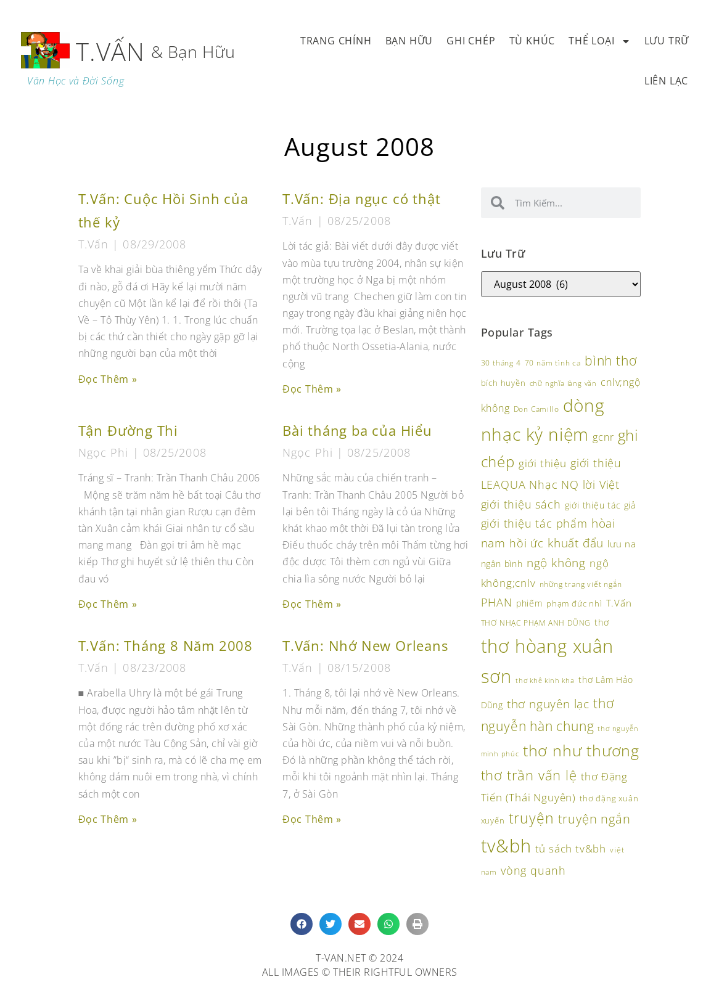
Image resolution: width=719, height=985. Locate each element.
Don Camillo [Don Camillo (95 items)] (536, 409)
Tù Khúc (532, 40)
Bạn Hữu (409, 40)
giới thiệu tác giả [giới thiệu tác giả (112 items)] (600, 505)
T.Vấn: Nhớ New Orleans (365, 645)
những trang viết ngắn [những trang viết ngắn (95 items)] (581, 584)
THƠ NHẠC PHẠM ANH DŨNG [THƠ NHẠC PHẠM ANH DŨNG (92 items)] (536, 622)
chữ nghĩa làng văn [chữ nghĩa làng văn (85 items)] (563, 383)
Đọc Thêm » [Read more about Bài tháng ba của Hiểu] (312, 604)
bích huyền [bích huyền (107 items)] (503, 382)
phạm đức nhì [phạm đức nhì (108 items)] (574, 603)
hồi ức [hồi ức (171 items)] (526, 542)
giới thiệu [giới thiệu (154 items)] (543, 463)
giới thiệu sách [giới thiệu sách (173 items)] (521, 504)
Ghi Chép (470, 40)
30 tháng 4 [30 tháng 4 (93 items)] (501, 362)
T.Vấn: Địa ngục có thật (361, 198)
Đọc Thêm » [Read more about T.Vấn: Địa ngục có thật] (312, 389)
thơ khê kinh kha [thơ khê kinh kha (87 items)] (545, 680)
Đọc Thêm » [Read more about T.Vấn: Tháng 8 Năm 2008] (108, 819)
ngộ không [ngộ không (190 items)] (556, 562)
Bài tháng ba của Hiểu (357, 430)
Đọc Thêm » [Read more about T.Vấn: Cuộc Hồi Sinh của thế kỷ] (108, 379)
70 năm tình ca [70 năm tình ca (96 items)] (553, 363)
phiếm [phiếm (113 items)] (529, 603)
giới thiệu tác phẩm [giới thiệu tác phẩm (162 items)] (534, 523)
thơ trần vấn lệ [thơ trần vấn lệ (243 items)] (529, 775)
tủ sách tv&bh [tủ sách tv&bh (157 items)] (570, 848)
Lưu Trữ (666, 40)
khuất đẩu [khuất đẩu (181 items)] (576, 542)
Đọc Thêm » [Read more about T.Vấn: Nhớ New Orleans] (312, 819)
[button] (301, 924)
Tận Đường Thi (128, 430)
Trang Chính (336, 40)
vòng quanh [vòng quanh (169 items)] (533, 870)
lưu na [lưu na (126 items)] (621, 543)
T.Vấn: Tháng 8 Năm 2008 (165, 645)
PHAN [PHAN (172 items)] (496, 602)
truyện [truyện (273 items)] (531, 818)
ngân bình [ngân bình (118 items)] (502, 564)
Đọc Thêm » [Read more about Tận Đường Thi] (108, 604)
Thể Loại (599, 41)
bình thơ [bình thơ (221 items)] (610, 360)
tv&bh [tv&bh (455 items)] (506, 845)
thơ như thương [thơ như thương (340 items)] (581, 750)
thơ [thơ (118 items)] (601, 622)
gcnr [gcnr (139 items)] (603, 437)
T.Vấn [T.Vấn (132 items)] (619, 603)
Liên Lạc (666, 81)
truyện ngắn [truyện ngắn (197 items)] (594, 819)
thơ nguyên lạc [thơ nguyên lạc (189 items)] (548, 703)
